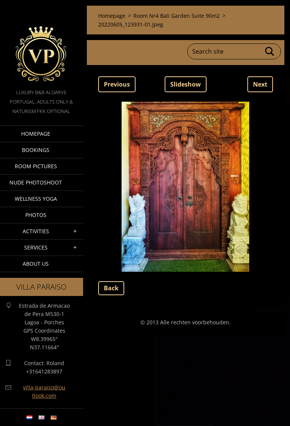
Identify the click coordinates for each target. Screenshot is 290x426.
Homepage (35, 133)
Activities (36, 231)
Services (36, 247)
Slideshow (185, 84)
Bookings (35, 149)
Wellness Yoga (36, 198)
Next (260, 84)
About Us (36, 263)
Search (270, 51)
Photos (35, 214)
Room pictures (36, 166)
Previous (117, 84)
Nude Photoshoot (35, 182)
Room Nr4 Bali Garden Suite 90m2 (176, 15)
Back (111, 288)
